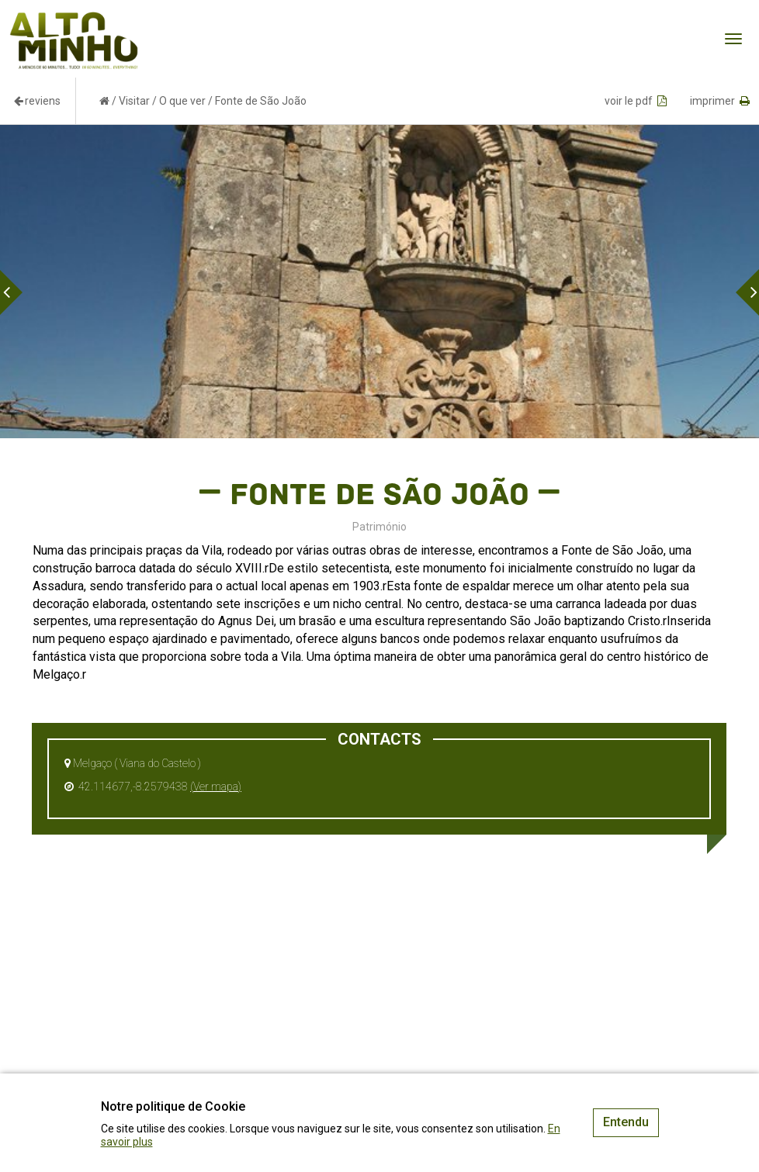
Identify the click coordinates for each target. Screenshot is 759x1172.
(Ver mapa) (215, 786)
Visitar (134, 101)
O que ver (182, 101)
